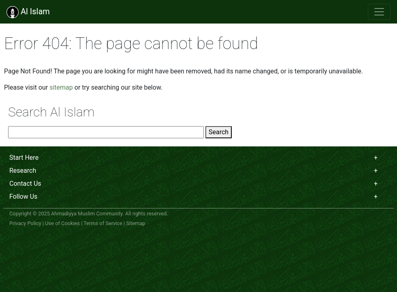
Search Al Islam (51, 112)
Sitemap (135, 223)
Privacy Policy (25, 223)
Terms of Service (102, 223)
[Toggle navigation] (379, 12)
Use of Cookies (62, 223)
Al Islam (28, 12)
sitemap (61, 87)
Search (218, 132)
